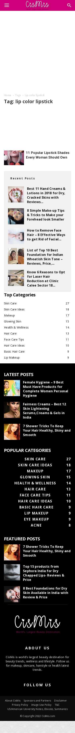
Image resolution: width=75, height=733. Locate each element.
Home (7, 95)
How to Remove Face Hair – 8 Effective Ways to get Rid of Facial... (46, 234)
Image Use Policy (41, 705)
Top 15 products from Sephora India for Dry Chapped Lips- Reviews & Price (43, 573)
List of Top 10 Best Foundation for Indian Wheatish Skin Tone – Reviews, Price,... (45, 257)
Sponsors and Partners (37, 700)
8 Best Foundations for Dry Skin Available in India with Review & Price (45, 592)
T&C (57, 705)
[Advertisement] (37, 51)
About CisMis (13, 700)
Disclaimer (60, 700)
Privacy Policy (20, 705)
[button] (69, 5)
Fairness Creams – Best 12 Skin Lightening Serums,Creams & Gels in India (44, 411)
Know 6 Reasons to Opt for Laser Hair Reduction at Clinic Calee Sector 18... (46, 279)
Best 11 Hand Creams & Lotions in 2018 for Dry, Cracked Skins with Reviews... (46, 195)
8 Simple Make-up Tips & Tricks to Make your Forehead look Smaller (46, 215)
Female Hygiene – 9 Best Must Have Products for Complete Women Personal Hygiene (45, 389)
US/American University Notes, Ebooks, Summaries (37, 709)
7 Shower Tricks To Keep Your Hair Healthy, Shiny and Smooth (47, 430)
